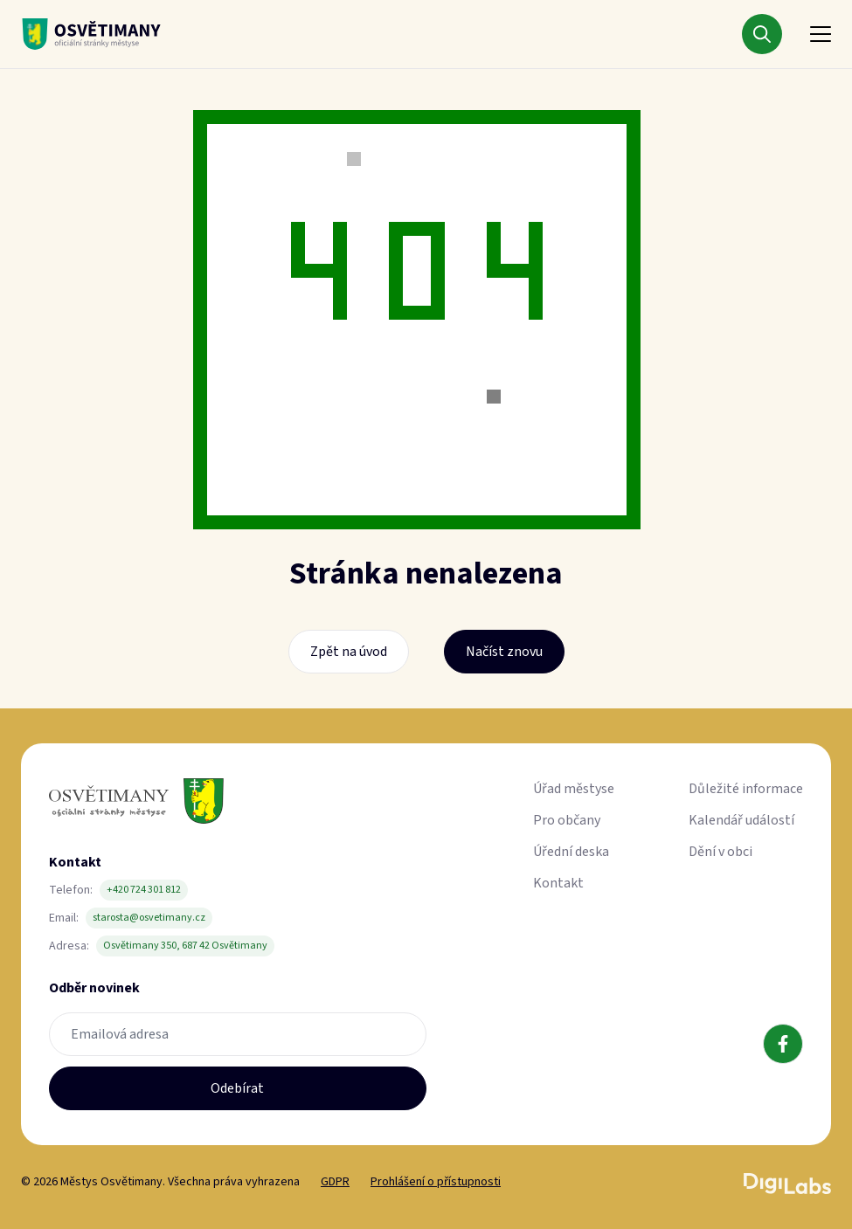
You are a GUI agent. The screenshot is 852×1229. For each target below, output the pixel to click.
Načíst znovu (504, 651)
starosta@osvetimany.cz (149, 917)
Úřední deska (571, 851)
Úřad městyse (573, 788)
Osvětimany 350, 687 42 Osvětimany (185, 945)
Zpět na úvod (348, 651)
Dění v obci (720, 851)
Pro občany (566, 820)
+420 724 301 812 (144, 889)
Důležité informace (746, 788)
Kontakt (558, 883)
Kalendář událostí (741, 820)
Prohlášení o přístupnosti (436, 1182)
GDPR (335, 1182)
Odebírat (237, 1088)
